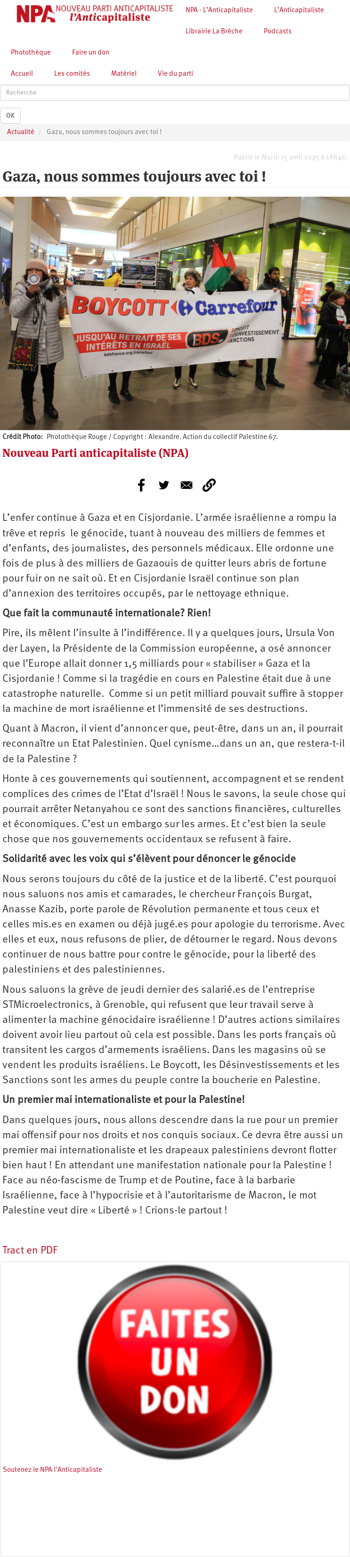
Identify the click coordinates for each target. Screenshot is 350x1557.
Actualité (20, 132)
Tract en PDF (29, 1251)
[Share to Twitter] (164, 485)
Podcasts (278, 31)
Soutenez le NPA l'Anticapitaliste (52, 1470)
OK (10, 115)
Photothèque (31, 52)
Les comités (72, 74)
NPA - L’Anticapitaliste (219, 10)
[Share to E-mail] (186, 485)
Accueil (22, 74)
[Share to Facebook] (141, 485)
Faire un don (90, 52)
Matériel (124, 74)
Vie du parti (175, 74)
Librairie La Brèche (214, 31)
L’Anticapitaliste (299, 10)
